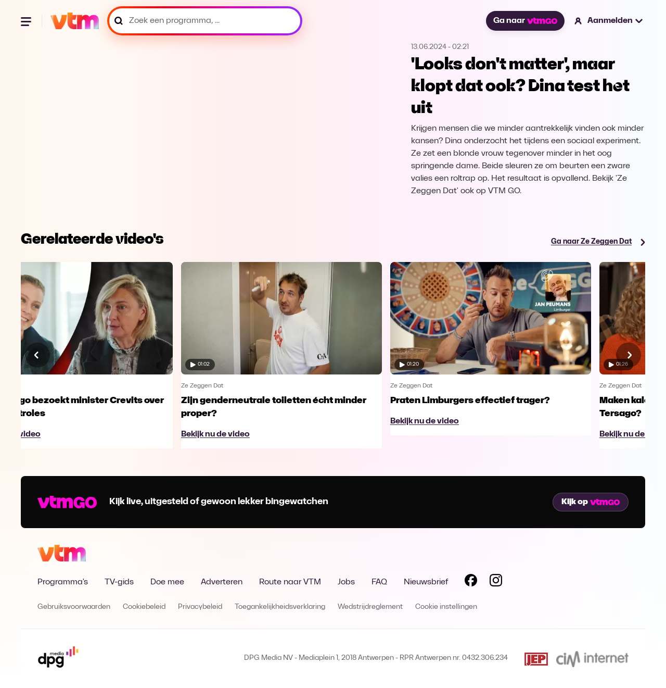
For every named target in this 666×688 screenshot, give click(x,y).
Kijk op (590, 502)
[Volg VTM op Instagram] (496, 582)
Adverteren (221, 582)
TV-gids (119, 582)
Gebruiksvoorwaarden (73, 607)
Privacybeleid (200, 607)
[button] (609, 21)
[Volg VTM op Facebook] (471, 582)
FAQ (379, 582)
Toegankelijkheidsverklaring (280, 607)
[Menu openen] (27, 21)
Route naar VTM (290, 582)
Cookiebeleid (144, 607)
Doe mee (167, 582)
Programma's (62, 582)
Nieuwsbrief (426, 582)
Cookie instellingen (446, 607)
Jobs (346, 582)
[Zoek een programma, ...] (204, 20)
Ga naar (525, 21)
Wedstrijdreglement (370, 607)
